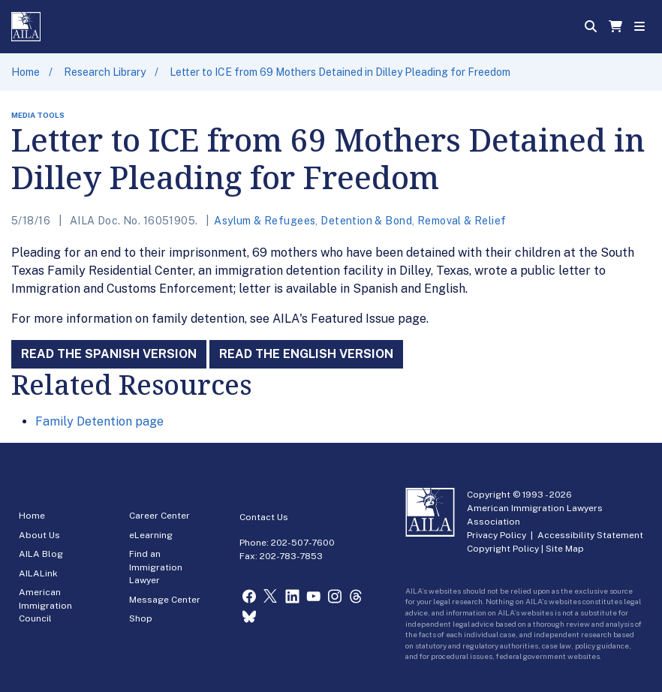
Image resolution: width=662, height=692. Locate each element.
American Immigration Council (45, 605)
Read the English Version (306, 354)
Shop (140, 618)
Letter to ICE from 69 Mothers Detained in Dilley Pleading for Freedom (340, 72)
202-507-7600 (303, 542)
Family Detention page (99, 421)
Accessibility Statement (590, 535)
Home (25, 72)
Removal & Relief (462, 221)
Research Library (105, 72)
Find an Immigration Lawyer (155, 567)
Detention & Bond (366, 221)
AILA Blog (41, 554)
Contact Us (263, 517)
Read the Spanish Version (109, 354)
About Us (39, 535)
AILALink (38, 573)
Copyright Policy (503, 548)
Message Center (164, 599)
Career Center (159, 515)
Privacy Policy (496, 535)
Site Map (565, 548)
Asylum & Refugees (264, 221)
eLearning (151, 535)
